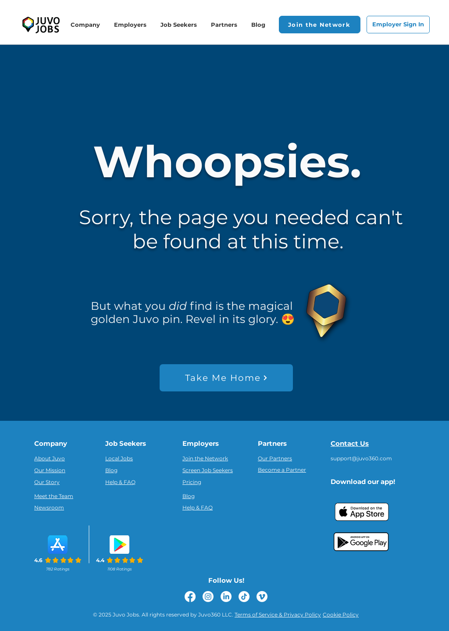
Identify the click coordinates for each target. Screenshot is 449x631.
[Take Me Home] (226, 377)
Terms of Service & (259, 614)
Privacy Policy (302, 614)
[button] (319, 24)
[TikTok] (244, 596)
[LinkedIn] (226, 596)
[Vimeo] (262, 596)
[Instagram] (208, 596)
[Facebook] (190, 596)
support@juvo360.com (361, 458)
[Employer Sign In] (398, 24)
